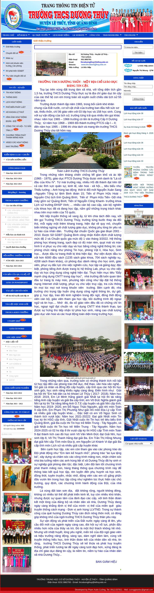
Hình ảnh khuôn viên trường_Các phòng (14, 64)
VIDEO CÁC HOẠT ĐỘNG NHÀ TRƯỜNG (17, 144)
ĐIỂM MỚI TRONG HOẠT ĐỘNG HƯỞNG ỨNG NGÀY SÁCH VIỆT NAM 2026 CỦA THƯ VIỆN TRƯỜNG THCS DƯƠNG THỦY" (138, 191)
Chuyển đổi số (18, 52)
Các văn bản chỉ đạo (14, 205)
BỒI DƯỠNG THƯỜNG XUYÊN (16, 255)
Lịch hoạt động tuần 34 (133, 155)
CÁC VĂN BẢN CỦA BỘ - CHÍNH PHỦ (18, 211)
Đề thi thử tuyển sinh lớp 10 (17, 296)
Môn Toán (13, 351)
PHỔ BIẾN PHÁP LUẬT (16, 107)
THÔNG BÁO (11, 97)
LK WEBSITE (80, 35)
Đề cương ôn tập (15, 347)
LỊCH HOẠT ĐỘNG (61, 35)
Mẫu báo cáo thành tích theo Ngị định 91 (17, 240)
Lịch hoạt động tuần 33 (133, 161)
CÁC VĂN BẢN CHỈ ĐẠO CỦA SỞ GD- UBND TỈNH (18, 218)
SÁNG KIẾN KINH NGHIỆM (17, 388)
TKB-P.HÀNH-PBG (112, 35)
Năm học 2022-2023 (14, 184)
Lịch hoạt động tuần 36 (133, 143)
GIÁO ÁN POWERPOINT (17, 282)
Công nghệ (13, 376)
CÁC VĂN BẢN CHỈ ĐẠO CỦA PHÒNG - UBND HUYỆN (18, 227)
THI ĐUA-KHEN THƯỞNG (16, 200)
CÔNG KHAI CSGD (16, 168)
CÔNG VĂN (95, 35)
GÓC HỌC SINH (17, 337)
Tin (10, 372)
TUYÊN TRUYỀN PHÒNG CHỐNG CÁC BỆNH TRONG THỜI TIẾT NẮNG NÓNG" (143, 173)
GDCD (12, 380)
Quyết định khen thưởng (16, 247)
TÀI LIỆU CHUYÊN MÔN (17, 291)
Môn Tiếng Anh (15, 359)
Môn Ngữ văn (15, 355)
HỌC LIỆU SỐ (12, 342)
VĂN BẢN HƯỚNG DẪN (16, 160)
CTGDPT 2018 (17, 321)
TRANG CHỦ (8, 35)
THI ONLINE (131, 35)
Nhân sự (9, 58)
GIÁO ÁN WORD (17, 329)
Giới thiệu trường (13, 47)
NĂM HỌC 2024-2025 (15, 260)
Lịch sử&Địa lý (15, 364)
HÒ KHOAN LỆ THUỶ (15, 112)
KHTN (11, 368)
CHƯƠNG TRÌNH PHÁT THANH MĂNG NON (16, 136)
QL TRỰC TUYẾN (41, 35)
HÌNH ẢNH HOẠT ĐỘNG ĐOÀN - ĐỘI (16, 119)
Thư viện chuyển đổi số (18, 78)
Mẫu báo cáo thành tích (15, 235)
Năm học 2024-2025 (14, 173)
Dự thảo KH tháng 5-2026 (138, 127)
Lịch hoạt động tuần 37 (133, 119)
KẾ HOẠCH (23, 35)
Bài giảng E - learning (17, 192)
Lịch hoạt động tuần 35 (133, 149)
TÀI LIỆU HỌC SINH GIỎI (16, 304)
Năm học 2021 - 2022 (14, 404)
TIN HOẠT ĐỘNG (13, 92)
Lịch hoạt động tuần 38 (133, 113)
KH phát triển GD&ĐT (15, 71)
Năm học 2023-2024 (14, 178)
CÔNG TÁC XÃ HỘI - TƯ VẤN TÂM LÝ (18, 128)
